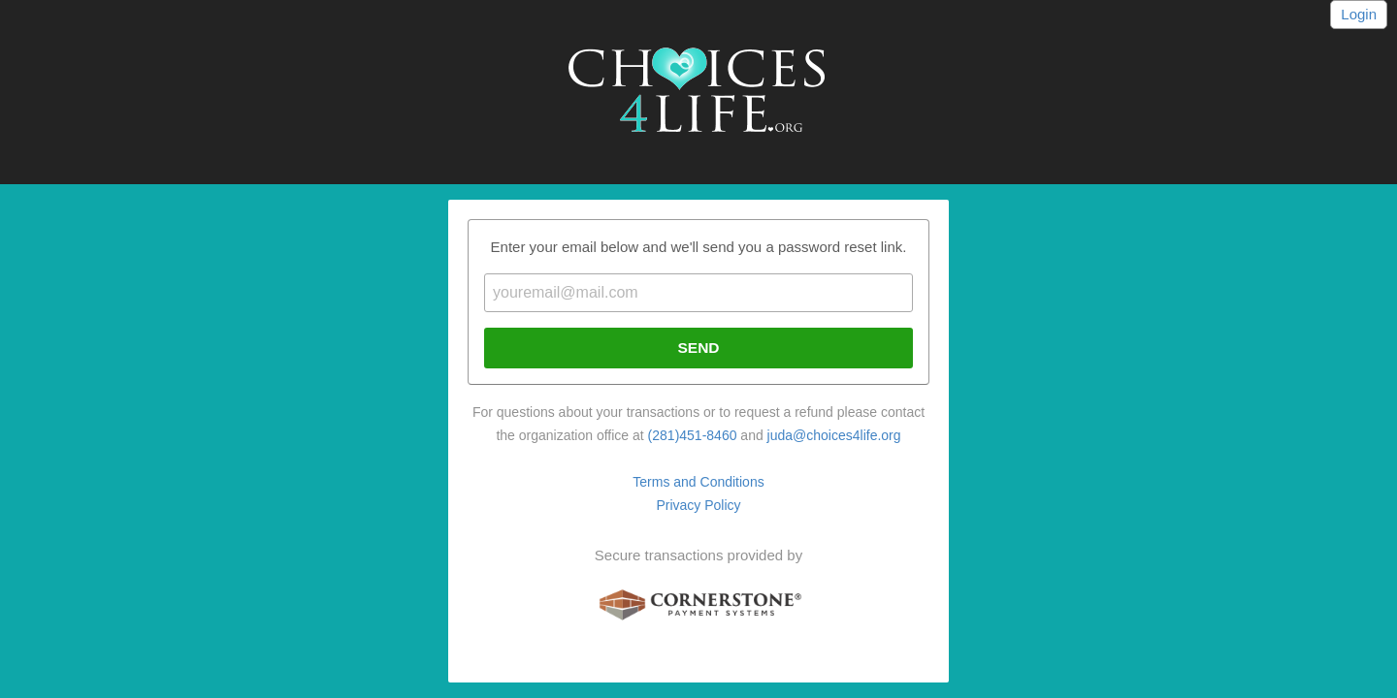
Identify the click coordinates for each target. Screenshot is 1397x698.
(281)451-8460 (692, 435)
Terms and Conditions (698, 482)
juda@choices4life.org (834, 435)
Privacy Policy (698, 505)
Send (698, 347)
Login (1359, 14)
